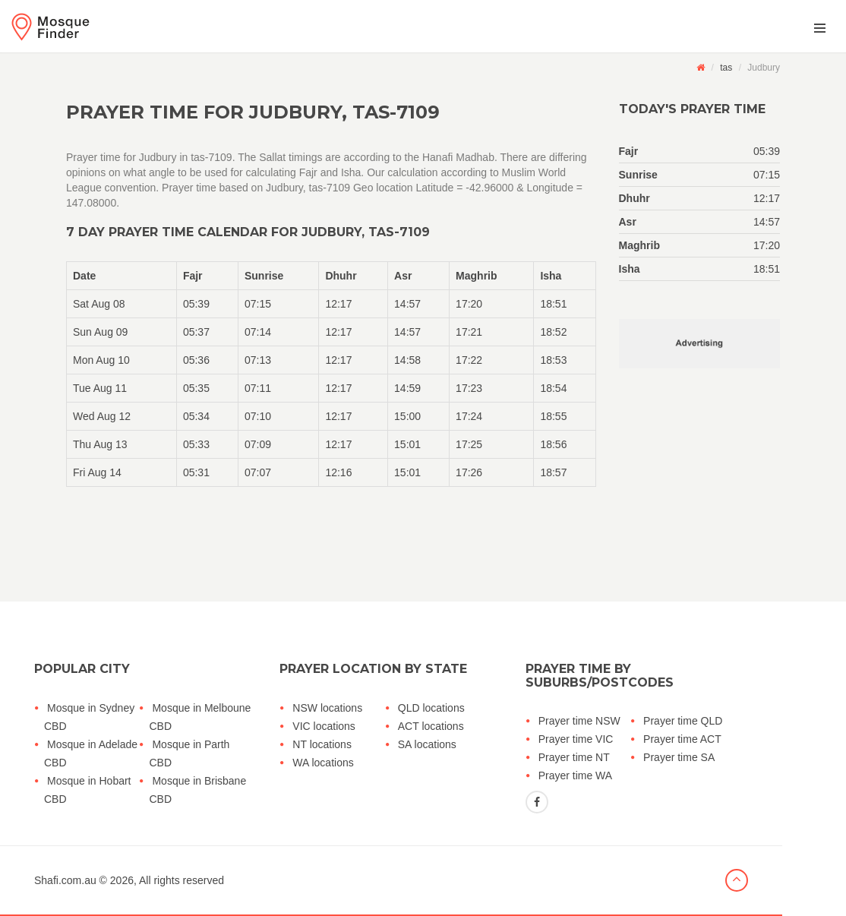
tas (726, 67)
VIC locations (323, 726)
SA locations (427, 744)
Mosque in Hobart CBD (87, 790)
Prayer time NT (574, 757)
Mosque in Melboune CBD (200, 717)
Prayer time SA (679, 757)
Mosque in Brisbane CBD (197, 790)
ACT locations (431, 726)
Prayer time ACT (682, 739)
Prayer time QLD (682, 721)
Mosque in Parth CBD (189, 753)
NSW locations (327, 708)
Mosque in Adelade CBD (90, 753)
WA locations (322, 762)
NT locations (322, 744)
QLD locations (431, 708)
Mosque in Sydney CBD (89, 717)
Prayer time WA (575, 775)
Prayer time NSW (579, 721)
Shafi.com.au (65, 880)
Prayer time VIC (576, 739)
